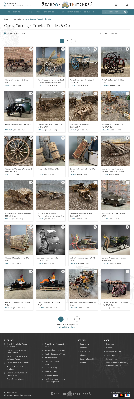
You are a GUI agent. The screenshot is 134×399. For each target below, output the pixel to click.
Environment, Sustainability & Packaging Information (117, 364)
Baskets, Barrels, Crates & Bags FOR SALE (15, 374)
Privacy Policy (110, 359)
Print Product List (14, 33)
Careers (108, 348)
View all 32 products (67, 327)
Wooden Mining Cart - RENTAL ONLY (17, 259)
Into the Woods (49, 358)
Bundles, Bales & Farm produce (14, 367)
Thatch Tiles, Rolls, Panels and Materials (15, 345)
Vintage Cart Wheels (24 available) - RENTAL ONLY (18, 170)
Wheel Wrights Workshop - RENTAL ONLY (112, 125)
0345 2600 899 (10, 3)
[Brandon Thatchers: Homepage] (67, 4)
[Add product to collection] (31, 49)
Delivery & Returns (112, 351)
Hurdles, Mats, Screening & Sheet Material (16, 351)
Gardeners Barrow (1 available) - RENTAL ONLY (18, 214)
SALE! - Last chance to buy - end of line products (54, 380)
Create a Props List (86, 359)
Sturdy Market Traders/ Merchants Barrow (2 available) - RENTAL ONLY (50, 216)
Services (38, 12)
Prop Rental (27, 12)
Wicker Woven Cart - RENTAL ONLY (16, 81)
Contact (87, 12)
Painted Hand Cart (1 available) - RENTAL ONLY (82, 81)
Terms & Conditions (113, 355)
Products (16, 12)
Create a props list (73, 12)
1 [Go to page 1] (61, 41)
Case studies (49, 12)
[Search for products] (125, 12)
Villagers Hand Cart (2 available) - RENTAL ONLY (50, 125)
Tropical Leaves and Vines (53, 354)
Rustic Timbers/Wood (14, 379)
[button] (116, 4)
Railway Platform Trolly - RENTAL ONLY (82, 170)
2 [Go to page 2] (67, 41)
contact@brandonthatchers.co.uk (17, 6)
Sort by (103, 33)
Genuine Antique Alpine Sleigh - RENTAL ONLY (114, 259)
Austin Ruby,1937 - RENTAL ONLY (18, 124)
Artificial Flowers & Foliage (53, 350)
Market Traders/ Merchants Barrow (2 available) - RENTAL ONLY (113, 171)
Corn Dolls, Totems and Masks (52, 362)
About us (60, 12)
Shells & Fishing (49, 368)
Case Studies (84, 351)
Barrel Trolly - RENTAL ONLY (48, 169)
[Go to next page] (73, 41)
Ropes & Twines (49, 371)
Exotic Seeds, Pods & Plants (16, 363)
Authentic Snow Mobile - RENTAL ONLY (18, 303)
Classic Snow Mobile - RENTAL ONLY (49, 303)
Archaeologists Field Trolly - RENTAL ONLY (48, 259)
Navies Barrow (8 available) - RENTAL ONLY (81, 214)
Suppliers (109, 344)
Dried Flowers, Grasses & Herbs (53, 345)
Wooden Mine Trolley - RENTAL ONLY (114, 214)
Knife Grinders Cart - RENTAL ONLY (113, 81)
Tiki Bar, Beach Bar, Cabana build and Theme (16, 357)
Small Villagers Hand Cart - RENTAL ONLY (80, 125)
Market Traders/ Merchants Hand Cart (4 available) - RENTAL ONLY (50, 81)
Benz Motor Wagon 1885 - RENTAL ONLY (83, 303)
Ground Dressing (50, 375)
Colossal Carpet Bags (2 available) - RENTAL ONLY (115, 303)
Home (8, 12)
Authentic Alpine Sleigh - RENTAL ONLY (82, 259)
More (96, 12)
